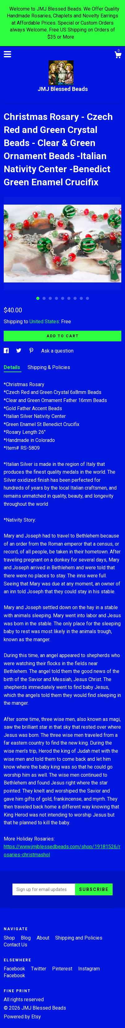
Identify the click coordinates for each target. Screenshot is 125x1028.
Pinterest (63, 969)
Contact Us (15, 945)
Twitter (39, 969)
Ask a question (57, 351)
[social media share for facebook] (7, 351)
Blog (26, 938)
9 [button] (87, 298)
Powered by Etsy (22, 1017)
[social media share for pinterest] (32, 351)
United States (44, 322)
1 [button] (37, 298)
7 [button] (75, 298)
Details (12, 367)
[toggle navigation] (7, 54)
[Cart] (117, 55)
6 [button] (68, 298)
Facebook (15, 969)
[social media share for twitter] (19, 351)
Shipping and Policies (78, 938)
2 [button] (44, 298)
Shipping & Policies (49, 367)
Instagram (89, 969)
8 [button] (81, 298)
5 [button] (62, 298)
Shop (10, 938)
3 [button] (50, 298)
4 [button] (56, 298)
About (44, 938)
